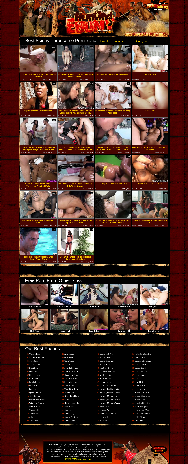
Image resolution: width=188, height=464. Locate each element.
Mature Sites (140, 399)
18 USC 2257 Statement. (75, 459)
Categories (143, 41)
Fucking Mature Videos (110, 399)
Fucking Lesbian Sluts (109, 389)
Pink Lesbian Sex (142, 403)
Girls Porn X (140, 421)
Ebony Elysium (71, 417)
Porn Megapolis (141, 406)
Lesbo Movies (141, 371)
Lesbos (138, 378)
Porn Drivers (34, 389)
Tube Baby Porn (71, 389)
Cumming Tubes (107, 382)
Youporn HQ (34, 410)
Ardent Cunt (124, 306)
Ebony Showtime (107, 361)
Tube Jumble (34, 396)
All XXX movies (64, 306)
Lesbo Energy (141, 368)
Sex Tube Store (71, 382)
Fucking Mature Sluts (109, 396)
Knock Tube (69, 364)
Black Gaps (69, 399)
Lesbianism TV (141, 357)
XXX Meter (140, 417)
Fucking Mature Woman (110, 403)
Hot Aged (104, 417)
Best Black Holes (71, 396)
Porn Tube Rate (71, 368)
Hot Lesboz (105, 421)
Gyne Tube (69, 361)
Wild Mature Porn (142, 413)
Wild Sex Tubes (36, 406)
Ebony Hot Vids (106, 354)
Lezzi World (140, 389)
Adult (31, 417)
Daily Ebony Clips (72, 403)
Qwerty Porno (35, 392)
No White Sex (106, 378)
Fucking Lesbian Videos (110, 392)
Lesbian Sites (140, 364)
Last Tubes (94, 330)
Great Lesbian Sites (108, 413)
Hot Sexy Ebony (107, 368)
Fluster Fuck (64, 330)
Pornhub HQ (124, 330)
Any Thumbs (34, 421)
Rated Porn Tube (71, 375)
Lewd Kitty (140, 382)
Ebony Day (69, 413)
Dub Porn (35, 330)
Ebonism (68, 410)
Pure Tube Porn (71, 371)
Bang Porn (154, 306)
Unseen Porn (35, 306)
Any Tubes (69, 354)
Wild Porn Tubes (36, 403)
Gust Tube (68, 357)
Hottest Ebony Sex (108, 371)
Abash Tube (34, 413)
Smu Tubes (69, 385)
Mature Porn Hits (142, 392)
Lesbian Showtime (143, 361)
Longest (118, 41)
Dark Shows (69, 406)
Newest (103, 41)
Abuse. (88, 459)
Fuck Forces (154, 330)
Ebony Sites (105, 364)
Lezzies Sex (140, 385)
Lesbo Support (141, 375)
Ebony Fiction (70, 421)
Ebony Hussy (105, 357)
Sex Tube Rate (70, 378)
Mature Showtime (142, 396)
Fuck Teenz (104, 406)
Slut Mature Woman (143, 410)
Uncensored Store (37, 399)
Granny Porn (105, 410)
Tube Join (94, 306)
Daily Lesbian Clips (108, 385)
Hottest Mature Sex (143, 354)
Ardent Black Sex (72, 392)
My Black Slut (106, 375)
